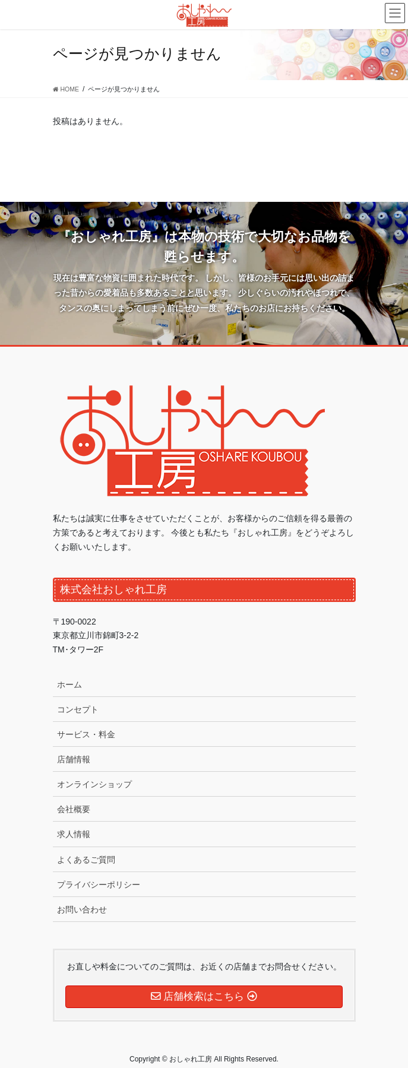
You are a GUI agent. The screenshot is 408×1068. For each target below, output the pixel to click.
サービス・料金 (86, 734)
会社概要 (73, 809)
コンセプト (78, 709)
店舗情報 (73, 759)
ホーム (69, 684)
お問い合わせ (82, 909)
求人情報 (73, 834)
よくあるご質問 (86, 859)
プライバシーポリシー (98, 884)
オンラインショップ (94, 784)
